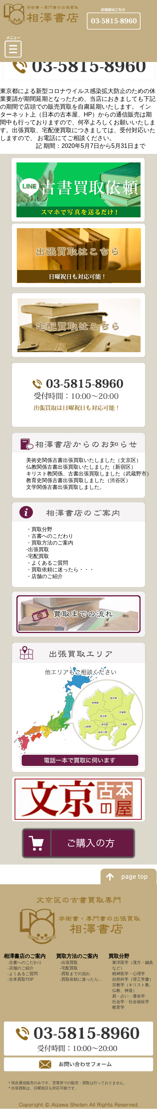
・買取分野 (39, 529)
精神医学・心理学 (128, 973)
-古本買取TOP (20, 979)
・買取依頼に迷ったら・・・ (60, 569)
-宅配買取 (37, 556)
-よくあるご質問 (22, 973)
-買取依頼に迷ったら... (81, 979)
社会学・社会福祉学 (130, 1001)
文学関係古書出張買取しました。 (65, 487)
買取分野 (118, 956)
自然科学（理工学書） (132, 979)
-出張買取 (37, 549)
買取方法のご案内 (77, 956)
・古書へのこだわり (49, 536)
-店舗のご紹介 (20, 968)
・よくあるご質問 (47, 563)
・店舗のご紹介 (44, 576)
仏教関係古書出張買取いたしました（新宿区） (81, 467)
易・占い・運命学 (128, 996)
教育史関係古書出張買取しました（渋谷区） (78, 480)
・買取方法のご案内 (49, 543)
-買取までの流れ (75, 973)
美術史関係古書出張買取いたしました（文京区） (83, 460)
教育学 (118, 1007)
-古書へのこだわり (24, 962)
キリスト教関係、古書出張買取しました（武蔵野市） (89, 474)
